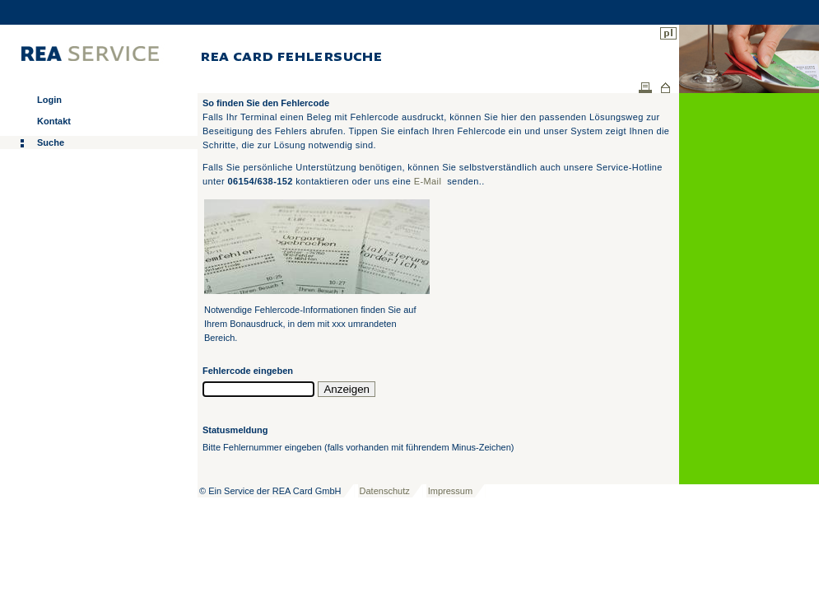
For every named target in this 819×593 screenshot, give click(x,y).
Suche (50, 142)
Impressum (450, 491)
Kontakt (54, 121)
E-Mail (428, 181)
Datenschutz (385, 491)
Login (49, 100)
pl (668, 33)
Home (665, 87)
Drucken (645, 87)
